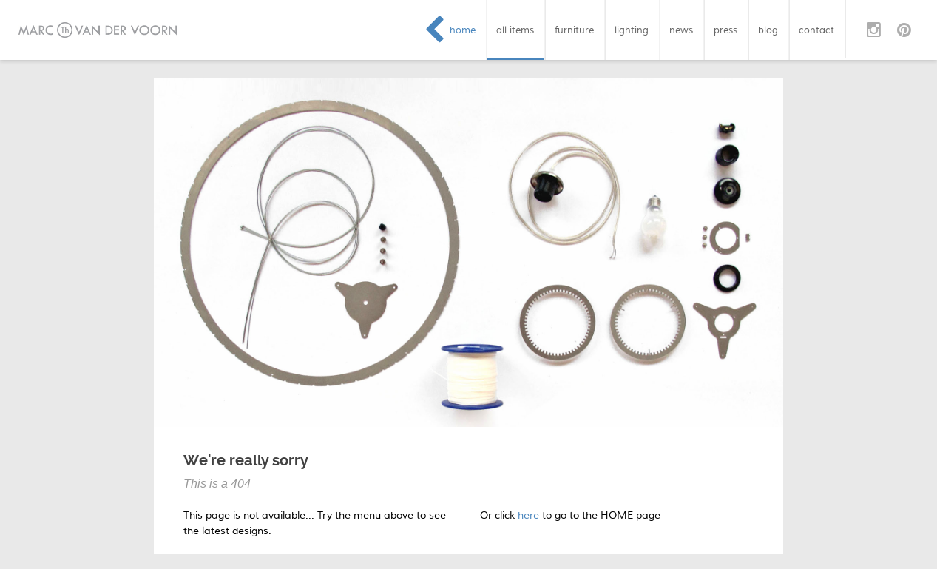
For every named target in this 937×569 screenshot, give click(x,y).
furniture (574, 30)
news (681, 30)
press (725, 30)
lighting (632, 30)
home (463, 30)
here (528, 515)
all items (515, 30)
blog (768, 30)
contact (816, 30)
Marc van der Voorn (97, 30)
